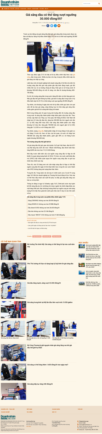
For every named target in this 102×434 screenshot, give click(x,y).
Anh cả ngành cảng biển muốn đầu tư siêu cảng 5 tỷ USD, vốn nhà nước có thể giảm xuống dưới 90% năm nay (93, 275)
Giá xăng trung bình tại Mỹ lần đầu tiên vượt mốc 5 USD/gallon (49, 302)
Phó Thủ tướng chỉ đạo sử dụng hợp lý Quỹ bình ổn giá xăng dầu (50, 264)
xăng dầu (41, 131)
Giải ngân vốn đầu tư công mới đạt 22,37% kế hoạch (42, 222)
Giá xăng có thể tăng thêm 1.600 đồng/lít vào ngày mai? (47, 365)
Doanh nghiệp (35, 8)
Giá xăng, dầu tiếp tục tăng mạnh (10, 338)
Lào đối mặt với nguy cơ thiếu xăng (37, 228)
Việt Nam (17, 8)
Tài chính (41, 8)
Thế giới (29, 8)
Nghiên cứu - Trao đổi (9, 8)
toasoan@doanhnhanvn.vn (84, 424)
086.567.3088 (81, 423)
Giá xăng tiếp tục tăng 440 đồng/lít (40, 384)
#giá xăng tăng (37, 236)
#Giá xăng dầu (46, 236)
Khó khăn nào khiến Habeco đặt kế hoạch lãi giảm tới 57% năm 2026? (93, 265)
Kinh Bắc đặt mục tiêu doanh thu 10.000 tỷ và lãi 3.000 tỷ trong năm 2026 (93, 283)
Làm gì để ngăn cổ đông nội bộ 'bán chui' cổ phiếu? (42, 225)
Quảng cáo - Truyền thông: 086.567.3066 (87, 429)
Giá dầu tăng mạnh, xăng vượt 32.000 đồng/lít (44, 283)
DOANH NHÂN (23, 8)
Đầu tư (46, 8)
